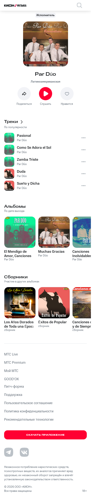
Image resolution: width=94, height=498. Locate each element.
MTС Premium (15, 362)
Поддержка (13, 394)
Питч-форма (14, 386)
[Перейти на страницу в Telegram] (8, 452)
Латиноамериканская (45, 82)
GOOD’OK (11, 379)
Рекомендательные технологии (28, 419)
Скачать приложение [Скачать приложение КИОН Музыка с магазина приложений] (45, 435)
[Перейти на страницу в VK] (24, 452)
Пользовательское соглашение (28, 403)
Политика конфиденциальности (28, 411)
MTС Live (11, 354)
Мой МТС (11, 370)
